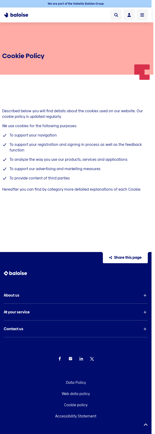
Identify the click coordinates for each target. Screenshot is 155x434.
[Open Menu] (142, 15)
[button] (76, 295)
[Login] (129, 15)
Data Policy (76, 382)
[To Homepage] (19, 15)
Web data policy (76, 393)
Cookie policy (76, 405)
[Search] (116, 15)
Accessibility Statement (75, 416)
